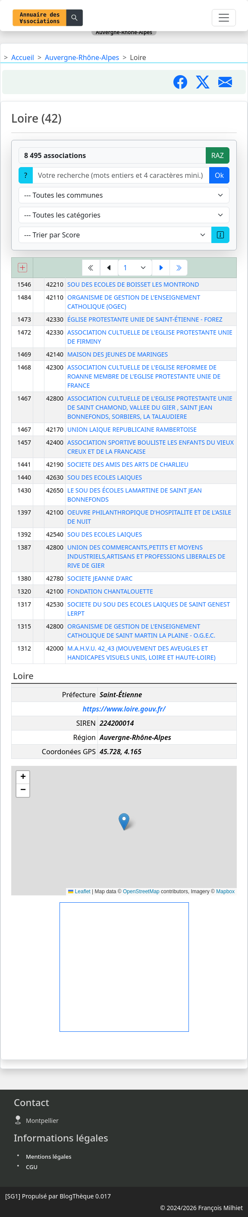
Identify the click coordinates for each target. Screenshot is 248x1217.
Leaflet (79, 891)
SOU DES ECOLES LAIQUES (104, 477)
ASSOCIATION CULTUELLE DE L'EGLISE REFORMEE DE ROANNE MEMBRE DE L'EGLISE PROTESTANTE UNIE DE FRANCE (143, 376)
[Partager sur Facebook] (184, 84)
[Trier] (115, 235)
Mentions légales (49, 1156)
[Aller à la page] (135, 267)
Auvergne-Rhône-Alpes (82, 57)
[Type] (124, 215)
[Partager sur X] (207, 84)
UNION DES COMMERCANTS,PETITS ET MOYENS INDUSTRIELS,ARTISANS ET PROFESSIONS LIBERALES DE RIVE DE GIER (146, 556)
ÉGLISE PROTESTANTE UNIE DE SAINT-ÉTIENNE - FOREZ (145, 319)
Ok (219, 175)
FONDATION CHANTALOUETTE (110, 591)
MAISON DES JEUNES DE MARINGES (117, 354)
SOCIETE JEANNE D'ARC (99, 578)
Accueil (22, 57)
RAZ (217, 155)
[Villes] (124, 195)
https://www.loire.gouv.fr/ (123, 709)
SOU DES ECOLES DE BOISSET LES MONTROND (133, 284)
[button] (124, 822)
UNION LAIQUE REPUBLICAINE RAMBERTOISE (132, 429)
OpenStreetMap (141, 891)
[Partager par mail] (228, 84)
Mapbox (225, 891)
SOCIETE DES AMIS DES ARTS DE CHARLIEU (127, 464)
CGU (32, 1167)
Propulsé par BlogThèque (58, 1196)
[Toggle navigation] (224, 17)
